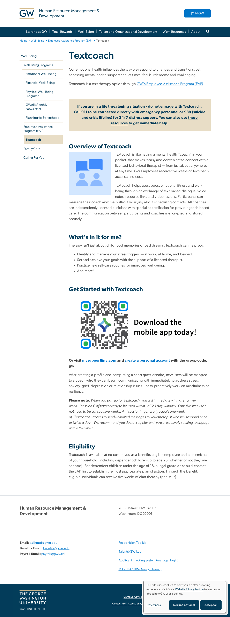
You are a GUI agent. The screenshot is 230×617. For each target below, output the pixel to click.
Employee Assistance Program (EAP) (70, 40)
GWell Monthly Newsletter (36, 107)
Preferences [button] (154, 605)
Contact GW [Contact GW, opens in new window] (119, 603)
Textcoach (33, 139)
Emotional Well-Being (41, 74)
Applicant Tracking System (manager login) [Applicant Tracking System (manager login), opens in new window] (148, 560)
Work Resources (174, 31)
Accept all (211, 605)
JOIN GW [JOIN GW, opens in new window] (197, 13)
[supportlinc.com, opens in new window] (102, 360)
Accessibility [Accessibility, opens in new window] (135, 603)
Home (23, 40)
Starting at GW (36, 31)
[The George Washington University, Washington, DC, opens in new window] (33, 600)
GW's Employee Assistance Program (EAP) (170, 84)
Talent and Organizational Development (128, 31)
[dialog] (185, 597)
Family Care (31, 148)
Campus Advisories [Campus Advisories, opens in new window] (135, 597)
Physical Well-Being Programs (39, 94)
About (195, 31)
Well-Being (86, 31)
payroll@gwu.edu (53, 553)
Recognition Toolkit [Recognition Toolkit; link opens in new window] (132, 542)
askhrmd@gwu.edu (43, 542)
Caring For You (33, 157)
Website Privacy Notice (189, 589)
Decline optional (184, 605)
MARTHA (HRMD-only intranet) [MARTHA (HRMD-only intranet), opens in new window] (140, 569)
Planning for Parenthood (43, 117)
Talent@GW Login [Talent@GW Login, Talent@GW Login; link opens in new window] (131, 551)
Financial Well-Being (40, 82)
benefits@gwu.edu (56, 548)
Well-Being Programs (38, 65)
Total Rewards (62, 31)
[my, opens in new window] (85, 360)
